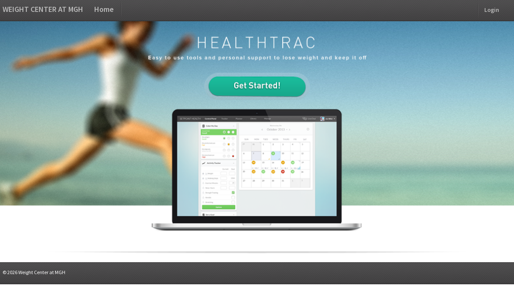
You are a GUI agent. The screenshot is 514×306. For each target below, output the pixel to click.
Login (491, 10)
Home (104, 9)
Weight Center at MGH (43, 9)
